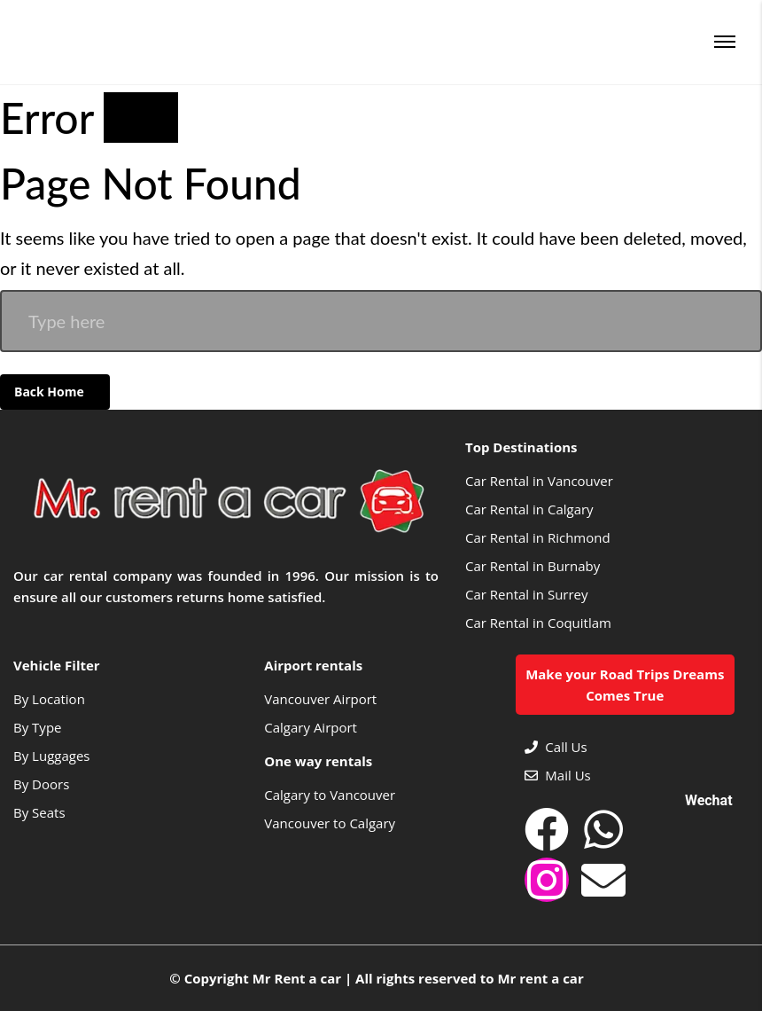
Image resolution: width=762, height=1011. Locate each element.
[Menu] (724, 41)
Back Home (50, 391)
